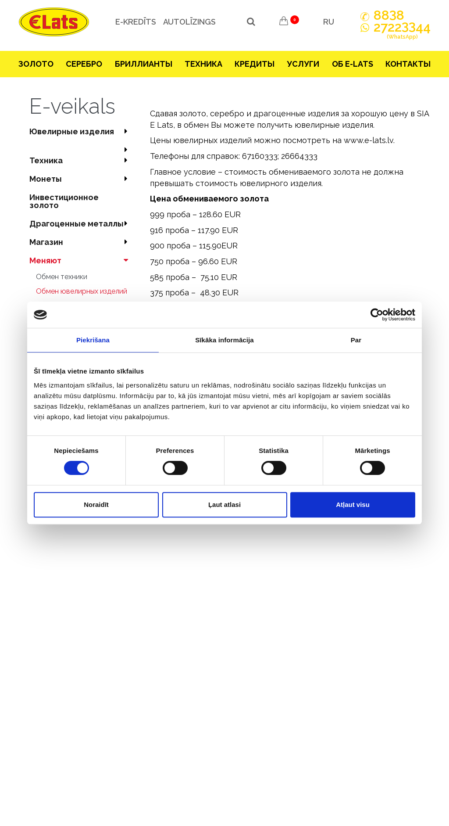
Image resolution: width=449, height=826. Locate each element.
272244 (402, 32)
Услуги (303, 63)
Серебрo (84, 63)
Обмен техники (61, 277)
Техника (203, 63)
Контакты (408, 63)
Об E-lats (352, 63)
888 (389, 15)
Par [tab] (356, 340)
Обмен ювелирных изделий (81, 291)
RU (328, 21)
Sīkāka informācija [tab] (224, 340)
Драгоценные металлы (80, 223)
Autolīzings (189, 21)
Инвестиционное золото (64, 201)
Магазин (80, 242)
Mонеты (80, 178)
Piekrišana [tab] (93, 340)
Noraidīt (96, 504)
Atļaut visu (353, 504)
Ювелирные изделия (80, 131)
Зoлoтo (35, 63)
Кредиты (254, 63)
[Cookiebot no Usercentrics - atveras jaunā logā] (377, 314)
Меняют (80, 260)
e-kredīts (135, 21)
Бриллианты (143, 63)
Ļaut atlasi (224, 504)
